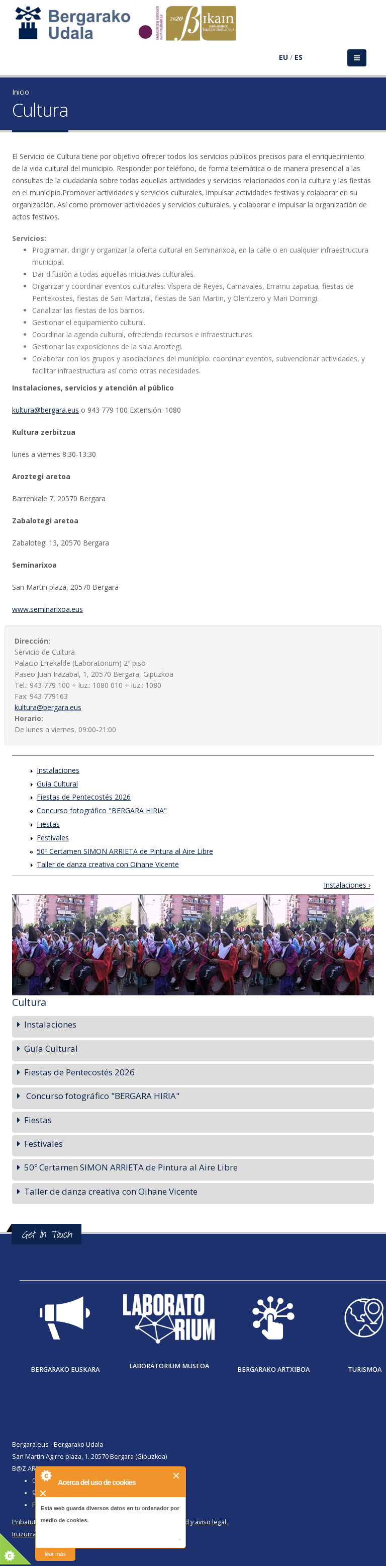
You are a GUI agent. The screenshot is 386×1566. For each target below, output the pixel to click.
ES (299, 57)
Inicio (20, 92)
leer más (55, 1554)
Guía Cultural (57, 784)
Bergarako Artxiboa (273, 1369)
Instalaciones (58, 770)
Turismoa (364, 1369)
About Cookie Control (46, 1475)
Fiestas (48, 824)
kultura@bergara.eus (45, 410)
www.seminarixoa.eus (47, 609)
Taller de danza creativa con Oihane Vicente (108, 864)
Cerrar (176, 1475)
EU (283, 57)
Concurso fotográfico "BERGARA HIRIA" (102, 810)
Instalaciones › (347, 885)
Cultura (29, 1002)
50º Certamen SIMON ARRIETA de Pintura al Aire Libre (125, 851)
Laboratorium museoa (169, 1366)
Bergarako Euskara (65, 1369)
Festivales (53, 837)
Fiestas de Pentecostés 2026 (84, 797)
